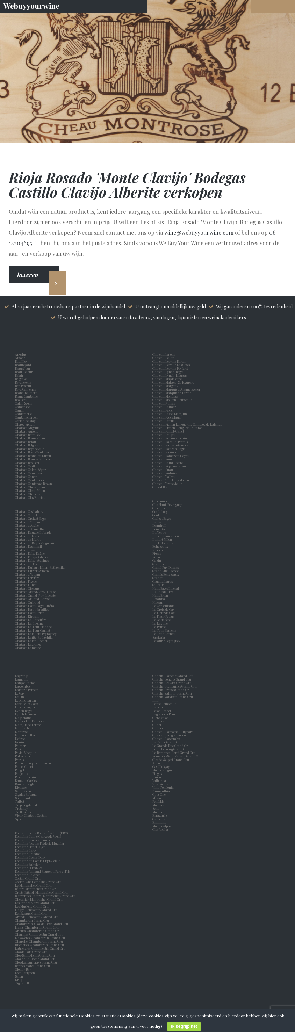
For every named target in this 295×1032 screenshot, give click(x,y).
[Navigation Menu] (268, 7)
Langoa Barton (26, 683)
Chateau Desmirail (28, 546)
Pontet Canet (24, 766)
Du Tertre (159, 532)
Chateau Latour (163, 354)
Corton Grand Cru (28, 878)
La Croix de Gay (164, 609)
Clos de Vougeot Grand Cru (170, 759)
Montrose (22, 731)
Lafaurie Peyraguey (167, 641)
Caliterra (158, 819)
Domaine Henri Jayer (30, 847)
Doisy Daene (161, 529)
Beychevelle (24, 382)
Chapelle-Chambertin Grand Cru (39, 941)
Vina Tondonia (163, 787)
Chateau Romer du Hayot (170, 455)
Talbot (20, 801)
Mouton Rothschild (29, 735)
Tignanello (22, 983)
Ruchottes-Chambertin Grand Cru (39, 945)
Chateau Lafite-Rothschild (34, 637)
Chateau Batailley (28, 435)
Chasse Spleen (25, 424)
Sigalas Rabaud (26, 794)
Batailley (22, 361)
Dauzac (157, 522)
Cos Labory (160, 511)
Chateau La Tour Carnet (32, 630)
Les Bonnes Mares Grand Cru (35, 903)
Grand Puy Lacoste (166, 571)
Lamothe (22, 679)
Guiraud (159, 585)
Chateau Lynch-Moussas (169, 375)
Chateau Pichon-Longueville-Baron (177, 428)
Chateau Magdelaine (167, 379)
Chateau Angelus (27, 428)
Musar (157, 798)
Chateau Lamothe (28, 648)
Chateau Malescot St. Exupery (173, 382)
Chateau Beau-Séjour (30, 438)
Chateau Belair (25, 441)
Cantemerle (24, 414)
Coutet (157, 515)
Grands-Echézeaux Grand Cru (36, 917)
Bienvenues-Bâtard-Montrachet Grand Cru (45, 896)
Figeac (156, 553)
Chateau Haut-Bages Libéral (35, 606)
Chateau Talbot (163, 476)
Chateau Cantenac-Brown (33, 483)
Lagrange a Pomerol (167, 714)
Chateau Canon (26, 476)
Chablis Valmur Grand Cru (172, 693)
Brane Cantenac (27, 396)
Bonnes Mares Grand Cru (32, 966)
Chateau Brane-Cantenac (33, 459)
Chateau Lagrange (28, 644)
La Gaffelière (161, 620)
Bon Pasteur (24, 386)
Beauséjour (22, 368)
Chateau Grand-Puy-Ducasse (35, 592)
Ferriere (158, 550)
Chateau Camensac (29, 473)
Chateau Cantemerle (30, 480)
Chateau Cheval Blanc (30, 487)
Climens (159, 721)
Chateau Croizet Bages (30, 518)
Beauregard (24, 365)
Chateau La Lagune (29, 623)
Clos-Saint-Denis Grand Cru (35, 955)
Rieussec (21, 787)
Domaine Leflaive (27, 854)
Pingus (157, 773)
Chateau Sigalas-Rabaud (170, 466)
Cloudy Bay (23, 969)
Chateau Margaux (166, 386)
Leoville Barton (26, 700)
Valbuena (159, 780)
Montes (157, 812)
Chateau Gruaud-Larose (32, 599)
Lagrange (22, 676)
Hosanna (159, 599)
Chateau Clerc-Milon (30, 490)
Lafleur (158, 707)
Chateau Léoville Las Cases (171, 365)
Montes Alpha (162, 826)
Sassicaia (159, 637)
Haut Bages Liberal (166, 588)
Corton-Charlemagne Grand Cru (38, 882)
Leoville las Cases (27, 704)
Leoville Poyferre (26, 707)
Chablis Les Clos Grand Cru (172, 683)
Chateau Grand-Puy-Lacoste (35, 595)
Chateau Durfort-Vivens (32, 571)
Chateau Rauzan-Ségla (169, 448)
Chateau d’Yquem (27, 522)
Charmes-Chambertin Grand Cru (39, 934)
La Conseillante (164, 606)
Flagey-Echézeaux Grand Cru (36, 910)
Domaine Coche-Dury (30, 857)
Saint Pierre (24, 791)
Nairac (20, 738)
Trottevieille (23, 812)
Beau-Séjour (24, 372)
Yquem (20, 819)
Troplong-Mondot (27, 805)
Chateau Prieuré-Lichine (170, 438)
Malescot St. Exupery (30, 721)
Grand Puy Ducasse (166, 567)
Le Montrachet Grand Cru (33, 885)
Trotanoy (22, 808)
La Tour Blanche (165, 630)
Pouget (20, 770)
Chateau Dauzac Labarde (33, 532)
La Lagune (160, 623)
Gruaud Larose (163, 581)
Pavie (18, 749)
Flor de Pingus (162, 770)
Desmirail (160, 525)
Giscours (158, 564)
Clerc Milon (161, 717)
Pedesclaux (23, 756)
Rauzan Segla (25, 784)
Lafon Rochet (161, 710)
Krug (18, 980)
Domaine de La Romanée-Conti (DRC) (41, 833)
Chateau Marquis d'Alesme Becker (176, 389)
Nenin (19, 742)
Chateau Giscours (27, 588)
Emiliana (159, 822)
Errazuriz (159, 815)
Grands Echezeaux (166, 574)
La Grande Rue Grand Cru (171, 745)
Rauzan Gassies (26, 780)
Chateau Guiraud (27, 602)
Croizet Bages (162, 518)
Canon (19, 410)
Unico (157, 777)
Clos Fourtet (160, 501)
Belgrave (21, 379)
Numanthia (161, 791)
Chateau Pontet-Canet (168, 431)
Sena (155, 808)
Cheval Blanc (161, 487)
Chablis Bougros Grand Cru (171, 679)
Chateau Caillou (26, 466)
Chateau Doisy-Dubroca (32, 557)
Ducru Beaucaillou (165, 536)
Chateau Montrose (165, 396)
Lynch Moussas (26, 714)
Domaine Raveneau (29, 875)
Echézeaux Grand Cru (31, 913)
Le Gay (20, 693)
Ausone (20, 358)
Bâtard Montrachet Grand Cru (36, 889)
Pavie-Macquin (26, 752)
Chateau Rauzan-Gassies (170, 445)
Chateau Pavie (162, 410)
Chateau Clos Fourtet (29, 497)
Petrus (20, 759)
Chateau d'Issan (26, 550)
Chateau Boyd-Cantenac (32, 452)
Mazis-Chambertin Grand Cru (37, 927)
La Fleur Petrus (163, 616)
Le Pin (20, 697)
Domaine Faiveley (27, 864)
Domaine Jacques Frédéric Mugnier (39, 843)
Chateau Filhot (25, 585)
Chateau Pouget (163, 435)
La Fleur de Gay (164, 613)
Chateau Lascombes (166, 738)
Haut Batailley (163, 592)
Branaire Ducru (27, 393)
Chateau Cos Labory (29, 511)
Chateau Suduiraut (166, 473)
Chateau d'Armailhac (30, 529)
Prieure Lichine (27, 777)
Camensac (23, 407)
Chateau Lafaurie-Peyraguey (36, 634)
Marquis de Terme (28, 724)
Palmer (21, 745)
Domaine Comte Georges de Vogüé (38, 836)
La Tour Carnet (164, 634)
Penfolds (158, 801)
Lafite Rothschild (164, 704)
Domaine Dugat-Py (29, 868)
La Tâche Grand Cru (167, 742)
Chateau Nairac (163, 403)
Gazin (157, 560)
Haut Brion (161, 595)
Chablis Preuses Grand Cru (171, 690)
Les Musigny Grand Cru (32, 906)
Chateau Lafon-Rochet (31, 641)
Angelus (20, 354)
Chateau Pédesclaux (166, 417)
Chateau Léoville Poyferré (170, 368)
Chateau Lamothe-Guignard (172, 731)
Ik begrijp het (184, 1026)
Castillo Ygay (161, 766)
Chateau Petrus (163, 421)
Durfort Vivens (163, 543)
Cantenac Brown (27, 417)
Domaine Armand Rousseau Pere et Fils (42, 871)
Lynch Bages (23, 710)
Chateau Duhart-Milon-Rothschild (40, 567)
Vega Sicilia (161, 784)
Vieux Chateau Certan (31, 815)
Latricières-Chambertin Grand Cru (40, 948)
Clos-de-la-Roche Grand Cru (35, 959)
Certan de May (26, 421)
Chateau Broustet (27, 462)
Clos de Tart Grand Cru (31, 952)
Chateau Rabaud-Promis (170, 441)
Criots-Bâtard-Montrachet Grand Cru (41, 892)
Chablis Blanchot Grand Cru (172, 676)
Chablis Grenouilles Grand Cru (174, 686)
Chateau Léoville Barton (169, 361)
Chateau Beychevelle (29, 448)
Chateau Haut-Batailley (32, 609)
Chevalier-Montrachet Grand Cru (39, 899)
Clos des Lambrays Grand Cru (36, 962)
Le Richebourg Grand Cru (170, 749)
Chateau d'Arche (27, 525)
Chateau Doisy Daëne (30, 553)
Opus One (159, 794)
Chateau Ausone (26, 431)
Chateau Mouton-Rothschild (172, 400)
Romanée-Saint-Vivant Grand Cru (177, 756)
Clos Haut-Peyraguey (167, 504)
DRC (155, 700)
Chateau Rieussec (164, 452)
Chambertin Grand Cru (32, 920)
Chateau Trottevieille (167, 483)
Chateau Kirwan (27, 616)
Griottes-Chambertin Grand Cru (38, 931)
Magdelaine (23, 717)
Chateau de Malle (27, 536)
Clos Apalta (160, 829)
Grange (158, 578)
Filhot (156, 557)
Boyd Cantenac (26, 389)
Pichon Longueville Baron (33, 763)
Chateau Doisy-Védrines (32, 560)
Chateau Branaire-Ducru (33, 455)
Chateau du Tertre (28, 564)
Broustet (21, 400)
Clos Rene (159, 508)
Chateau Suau (162, 469)
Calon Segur (24, 403)
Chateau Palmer (164, 407)
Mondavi (159, 805)
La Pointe (159, 627)
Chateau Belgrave (27, 445)
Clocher (158, 728)
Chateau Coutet (26, 515)
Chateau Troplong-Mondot (171, 480)
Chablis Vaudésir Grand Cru (172, 697)
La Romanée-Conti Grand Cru (173, 752)
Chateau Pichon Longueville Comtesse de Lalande (187, 424)
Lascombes (23, 686)
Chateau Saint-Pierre (167, 462)
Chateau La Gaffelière (30, 620)
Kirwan (158, 602)
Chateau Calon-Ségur (30, 469)
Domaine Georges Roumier (33, 840)
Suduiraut (23, 798)
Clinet (157, 724)
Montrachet (24, 728)
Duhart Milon (162, 539)
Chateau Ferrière (27, 578)
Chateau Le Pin (164, 358)
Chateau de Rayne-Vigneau (34, 543)
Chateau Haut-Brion (29, 613)
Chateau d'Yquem (27, 574)
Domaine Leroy (26, 850)
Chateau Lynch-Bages (167, 372)
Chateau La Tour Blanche (33, 627)
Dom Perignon (25, 973)
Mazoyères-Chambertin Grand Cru (40, 938)
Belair (19, 375)
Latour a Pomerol (28, 690)
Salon (19, 976)
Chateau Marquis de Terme (171, 393)
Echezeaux (161, 546)
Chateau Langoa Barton (169, 735)
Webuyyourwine (31, 5)
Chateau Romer (163, 459)
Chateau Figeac (26, 581)
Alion (156, 763)
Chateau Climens (27, 494)
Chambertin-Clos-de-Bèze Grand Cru (41, 924)
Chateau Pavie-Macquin (170, 414)
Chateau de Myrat (28, 539)
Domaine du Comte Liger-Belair (37, 861)
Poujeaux (22, 773)
